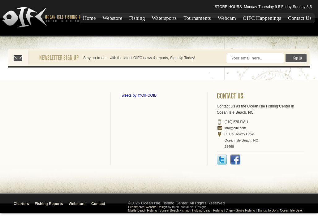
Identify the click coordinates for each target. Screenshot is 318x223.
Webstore (112, 18)
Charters (21, 204)
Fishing (137, 18)
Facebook (235, 159)
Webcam (227, 18)
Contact (98, 204)
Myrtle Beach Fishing (142, 210)
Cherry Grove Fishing (240, 210)
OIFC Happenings (262, 18)
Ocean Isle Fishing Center (47, 17)
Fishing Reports (49, 204)
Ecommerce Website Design (147, 207)
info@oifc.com (235, 128)
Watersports (164, 18)
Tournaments (197, 18)
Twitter (222, 159)
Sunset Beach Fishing (175, 210)
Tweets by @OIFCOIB (138, 95)
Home (89, 18)
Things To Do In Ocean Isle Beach (280, 210)
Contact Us (300, 18)
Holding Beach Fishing (207, 210)
